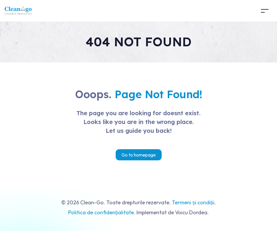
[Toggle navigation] (264, 11)
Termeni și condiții (193, 202)
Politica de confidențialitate (101, 212)
